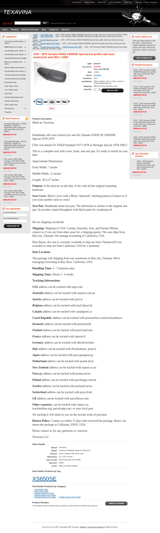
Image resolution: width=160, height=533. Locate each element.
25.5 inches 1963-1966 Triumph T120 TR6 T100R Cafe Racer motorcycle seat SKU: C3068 (15, 162)
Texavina (8, 112)
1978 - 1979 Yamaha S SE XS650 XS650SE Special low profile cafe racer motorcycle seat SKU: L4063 (144, 90)
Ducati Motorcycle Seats (14, 51)
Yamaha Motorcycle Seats (14, 79)
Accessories (14, 108)
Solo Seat (8, 93)
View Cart (128, 2)
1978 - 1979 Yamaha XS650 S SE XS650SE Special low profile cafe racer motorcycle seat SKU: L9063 (144, 123)
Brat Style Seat (10, 82)
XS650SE (44, 479)
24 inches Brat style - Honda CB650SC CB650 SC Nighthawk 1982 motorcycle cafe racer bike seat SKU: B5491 (15, 127)
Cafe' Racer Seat (11, 86)
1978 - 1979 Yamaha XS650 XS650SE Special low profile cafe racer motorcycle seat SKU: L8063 (144, 140)
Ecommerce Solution (96, 527)
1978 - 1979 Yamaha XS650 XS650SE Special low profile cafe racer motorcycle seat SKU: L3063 (144, 73)
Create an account (150, 2)
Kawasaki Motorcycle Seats (14, 58)
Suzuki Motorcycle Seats (14, 71)
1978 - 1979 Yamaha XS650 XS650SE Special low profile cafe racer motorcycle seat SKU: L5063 (144, 106)
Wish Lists (102, 2)
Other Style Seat (11, 105)
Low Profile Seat (11, 90)
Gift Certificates (115, 2)
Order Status (90, 2)
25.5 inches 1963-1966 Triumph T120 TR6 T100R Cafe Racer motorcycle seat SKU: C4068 (15, 178)
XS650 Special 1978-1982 (72, 47)
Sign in (138, 2)
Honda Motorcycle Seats (14, 54)
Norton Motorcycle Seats (14, 68)
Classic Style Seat (12, 101)
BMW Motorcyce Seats (14, 47)
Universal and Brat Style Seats (14, 42)
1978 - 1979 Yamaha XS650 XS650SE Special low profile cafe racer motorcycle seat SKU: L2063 (146, 165)
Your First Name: (9, 213)
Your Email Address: (11, 218)
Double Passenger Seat (14, 97)
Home (35, 35)
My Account (76, 2)
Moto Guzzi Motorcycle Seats (14, 63)
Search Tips (71, 23)
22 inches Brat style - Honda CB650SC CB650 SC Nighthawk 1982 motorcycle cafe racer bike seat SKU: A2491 (15, 145)
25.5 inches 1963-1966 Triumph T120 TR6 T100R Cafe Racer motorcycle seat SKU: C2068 (15, 194)
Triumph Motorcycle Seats (14, 75)
